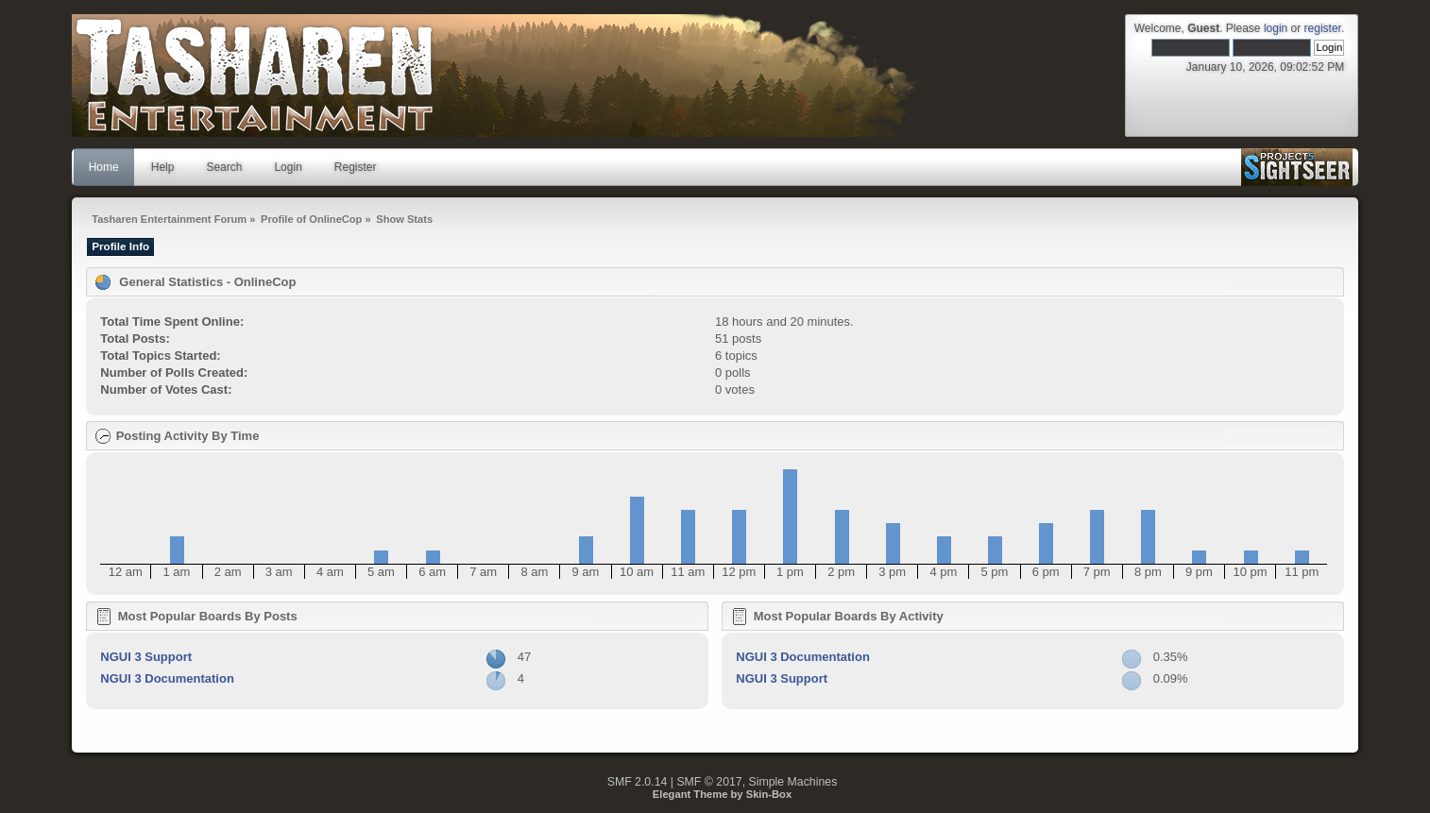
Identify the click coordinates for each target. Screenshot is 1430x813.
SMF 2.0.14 (637, 781)
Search (224, 167)
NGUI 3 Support (146, 657)
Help (163, 167)
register (1322, 28)
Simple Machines (793, 781)
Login (287, 167)
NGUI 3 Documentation (167, 678)
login (1275, 28)
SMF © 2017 (708, 781)
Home (104, 167)
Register (355, 167)
